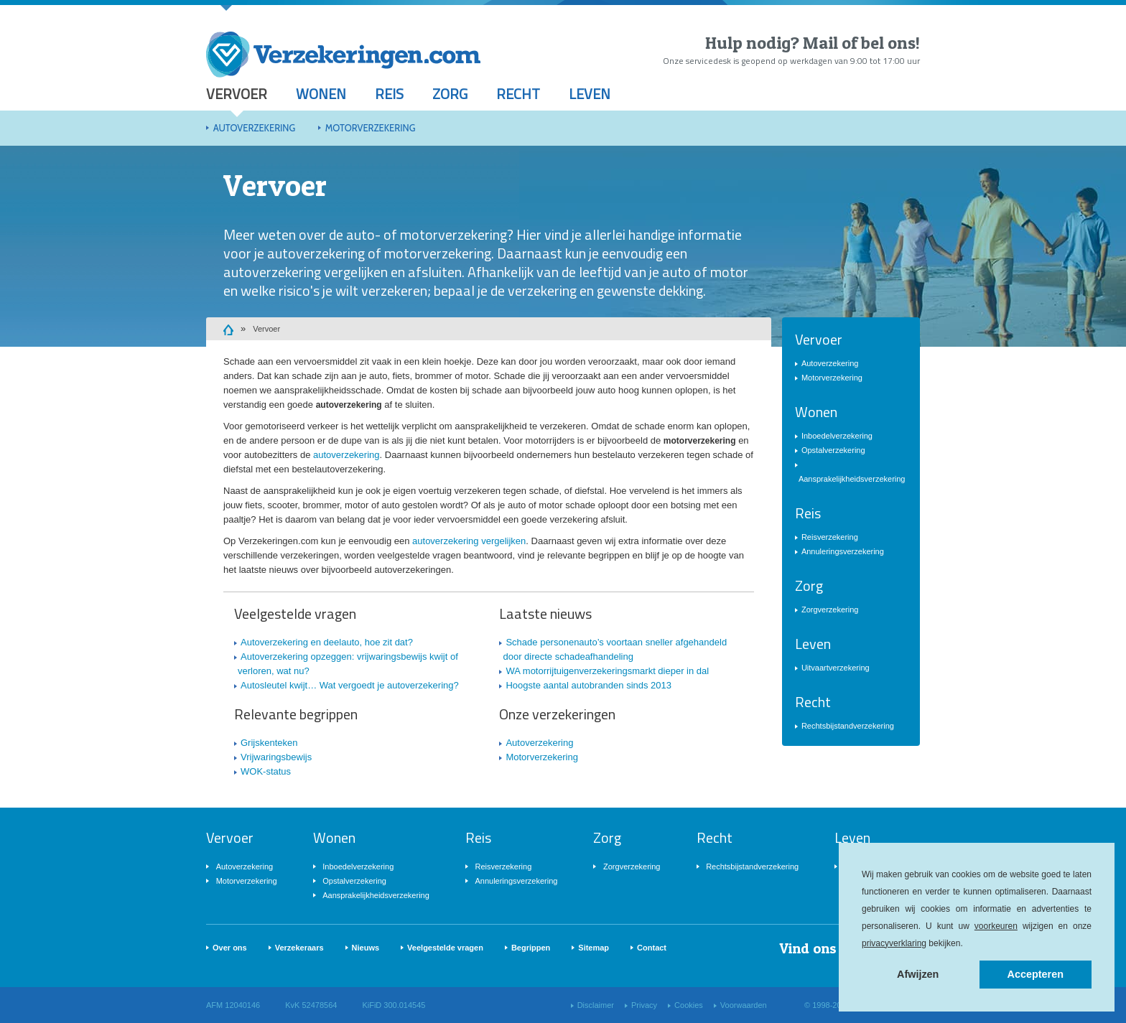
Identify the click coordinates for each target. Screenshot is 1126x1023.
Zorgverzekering (829, 609)
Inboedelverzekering (837, 435)
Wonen (321, 94)
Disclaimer (595, 1005)
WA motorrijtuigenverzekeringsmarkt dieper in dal (607, 670)
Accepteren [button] (1036, 974)
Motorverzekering (370, 128)
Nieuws (366, 947)
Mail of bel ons (859, 42)
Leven (589, 94)
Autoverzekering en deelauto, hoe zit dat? (327, 642)
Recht (518, 94)
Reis (389, 94)
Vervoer (236, 94)
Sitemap (593, 947)
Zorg (449, 94)
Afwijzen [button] (918, 974)
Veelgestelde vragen (445, 947)
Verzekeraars (299, 947)
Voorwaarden (743, 1005)
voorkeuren (996, 926)
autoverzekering (346, 454)
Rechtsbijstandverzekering (847, 725)
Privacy (644, 1005)
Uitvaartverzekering (835, 667)
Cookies (688, 1005)
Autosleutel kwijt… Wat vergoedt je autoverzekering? (350, 685)
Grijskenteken (269, 742)
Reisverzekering (829, 537)
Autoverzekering (254, 128)
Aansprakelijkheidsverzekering (852, 479)
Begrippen (530, 947)
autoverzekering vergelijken (469, 541)
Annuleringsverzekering (842, 551)
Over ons (230, 947)
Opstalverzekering (833, 450)
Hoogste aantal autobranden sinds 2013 (588, 685)
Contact (651, 947)
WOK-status (266, 771)
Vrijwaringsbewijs (276, 757)
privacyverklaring (894, 943)
